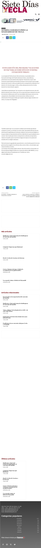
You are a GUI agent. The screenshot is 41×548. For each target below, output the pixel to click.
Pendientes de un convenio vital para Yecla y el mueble (15, 324)
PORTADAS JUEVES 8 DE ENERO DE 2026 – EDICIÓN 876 (15, 317)
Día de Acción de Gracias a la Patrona (13, 258)
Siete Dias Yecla (5, 34)
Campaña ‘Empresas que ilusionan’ (13, 247)
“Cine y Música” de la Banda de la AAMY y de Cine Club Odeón (15, 311)
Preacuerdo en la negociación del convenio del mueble (15, 297)
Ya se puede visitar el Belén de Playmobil (14, 280)
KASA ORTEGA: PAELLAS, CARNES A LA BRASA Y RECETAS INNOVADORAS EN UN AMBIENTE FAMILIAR (31, 195)
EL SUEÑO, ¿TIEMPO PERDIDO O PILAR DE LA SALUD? (9, 195)
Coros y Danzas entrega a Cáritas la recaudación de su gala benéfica (13, 270)
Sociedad (3, 28)
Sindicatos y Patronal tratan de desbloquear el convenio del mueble (15, 236)
